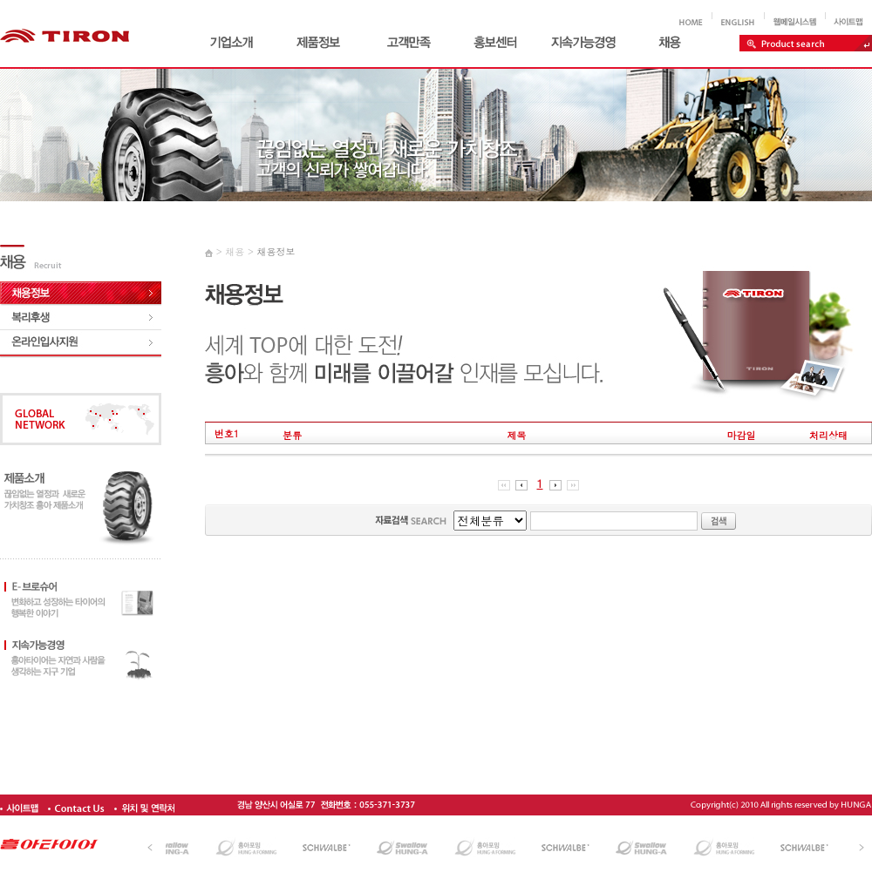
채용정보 (275, 251)
